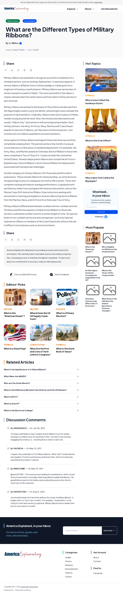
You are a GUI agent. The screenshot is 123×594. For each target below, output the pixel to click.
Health (68, 557)
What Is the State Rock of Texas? (65, 350)
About (96, 557)
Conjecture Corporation (29, 587)
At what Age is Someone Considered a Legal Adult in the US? (92, 275)
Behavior (69, 565)
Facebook (97, 573)
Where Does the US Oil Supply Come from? (40, 316)
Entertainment (71, 569)
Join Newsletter (109, 8)
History (8, 309)
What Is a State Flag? (15, 348)
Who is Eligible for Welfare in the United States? (109, 249)
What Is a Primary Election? (65, 314)
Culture (68, 576)
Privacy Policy (9, 590)
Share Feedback (59, 274)
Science (68, 572)
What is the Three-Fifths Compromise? (108, 272)
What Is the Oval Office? (98, 140)
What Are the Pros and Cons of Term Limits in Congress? (40, 351)
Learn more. (98, 2)
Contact (97, 561)
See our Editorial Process (23, 274)
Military (34, 309)
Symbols (8, 344)
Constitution (37, 344)
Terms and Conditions (23, 590)
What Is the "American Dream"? (14, 314)
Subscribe (101, 212)
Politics (60, 309)
